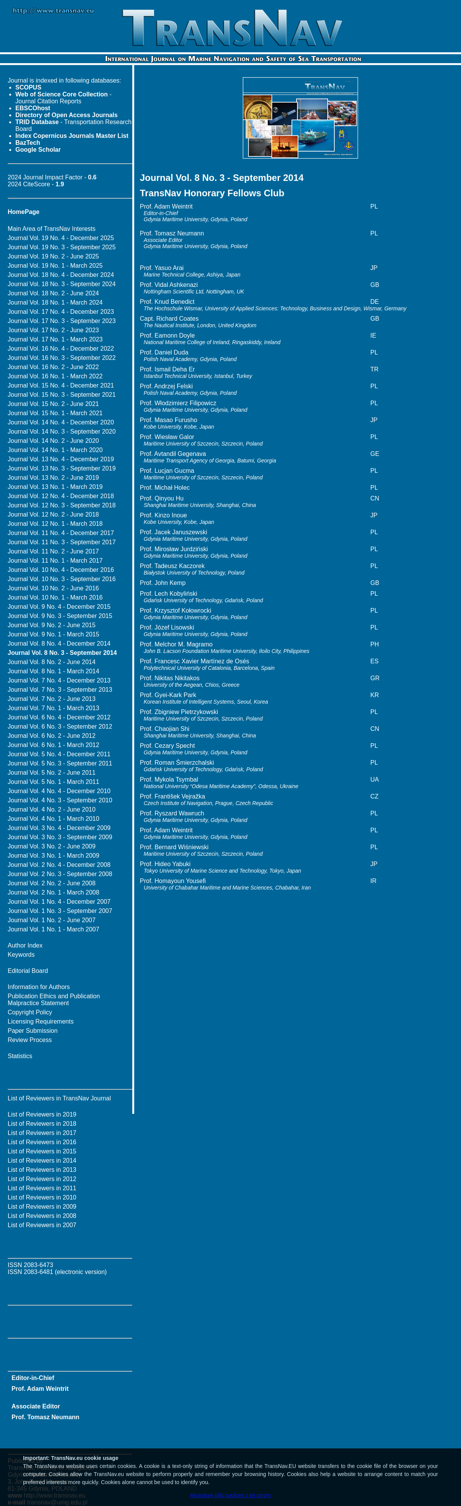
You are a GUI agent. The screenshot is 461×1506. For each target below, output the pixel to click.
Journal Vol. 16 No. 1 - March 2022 (55, 376)
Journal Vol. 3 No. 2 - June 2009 (52, 846)
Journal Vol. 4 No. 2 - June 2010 (52, 809)
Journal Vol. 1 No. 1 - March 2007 (53, 929)
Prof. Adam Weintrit (40, 1388)
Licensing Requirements (41, 1021)
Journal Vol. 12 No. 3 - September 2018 (62, 505)
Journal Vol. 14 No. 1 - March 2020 (55, 450)
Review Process (30, 1040)
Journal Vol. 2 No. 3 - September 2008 (60, 874)
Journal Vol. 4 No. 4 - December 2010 (59, 791)
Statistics (20, 1056)
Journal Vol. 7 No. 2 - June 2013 (52, 699)
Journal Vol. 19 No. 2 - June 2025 (53, 256)
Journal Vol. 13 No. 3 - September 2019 (62, 468)
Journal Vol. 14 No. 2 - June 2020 (53, 440)
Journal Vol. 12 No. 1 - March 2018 (55, 523)
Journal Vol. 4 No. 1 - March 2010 (53, 818)
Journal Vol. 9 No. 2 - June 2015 (52, 625)
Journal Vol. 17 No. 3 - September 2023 (62, 321)
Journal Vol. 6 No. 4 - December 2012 (59, 717)
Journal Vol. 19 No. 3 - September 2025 (62, 247)
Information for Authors (39, 987)
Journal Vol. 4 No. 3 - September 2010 (60, 800)
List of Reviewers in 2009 (42, 1206)
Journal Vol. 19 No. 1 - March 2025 (55, 265)
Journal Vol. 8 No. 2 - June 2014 (52, 662)
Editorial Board (28, 971)
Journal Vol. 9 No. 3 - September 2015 (60, 616)
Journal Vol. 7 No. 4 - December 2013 (59, 680)
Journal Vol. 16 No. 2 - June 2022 (53, 367)
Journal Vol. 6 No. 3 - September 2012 (60, 726)
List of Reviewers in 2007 (42, 1225)
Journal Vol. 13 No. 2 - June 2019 (53, 477)
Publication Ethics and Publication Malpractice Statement (54, 999)
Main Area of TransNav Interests (52, 228)
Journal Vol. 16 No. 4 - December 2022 (61, 348)
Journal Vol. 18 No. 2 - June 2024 (53, 293)
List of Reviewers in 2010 (42, 1197)
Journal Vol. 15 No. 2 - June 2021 (53, 404)
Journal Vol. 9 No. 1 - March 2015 (53, 634)
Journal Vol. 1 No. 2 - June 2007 (52, 920)
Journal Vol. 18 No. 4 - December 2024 (61, 275)
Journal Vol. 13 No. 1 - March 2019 (55, 487)
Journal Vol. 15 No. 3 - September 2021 (62, 394)
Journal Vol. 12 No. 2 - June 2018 (53, 514)
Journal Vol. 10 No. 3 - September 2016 (62, 579)
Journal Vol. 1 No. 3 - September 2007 (60, 911)
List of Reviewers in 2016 (42, 1142)
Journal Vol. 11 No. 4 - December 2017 (61, 533)
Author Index (25, 945)
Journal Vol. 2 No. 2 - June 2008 (52, 883)
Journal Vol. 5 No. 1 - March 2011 (53, 782)
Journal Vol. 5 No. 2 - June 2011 (52, 772)
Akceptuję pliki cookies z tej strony (230, 1495)
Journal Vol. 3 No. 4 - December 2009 (59, 828)
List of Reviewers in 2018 (42, 1123)
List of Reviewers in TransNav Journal (59, 1098)
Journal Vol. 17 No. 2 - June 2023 (53, 330)
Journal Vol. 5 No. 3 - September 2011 (60, 763)
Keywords (21, 954)
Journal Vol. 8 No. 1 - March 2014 (53, 671)
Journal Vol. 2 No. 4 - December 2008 (59, 865)
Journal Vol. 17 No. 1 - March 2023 (55, 339)
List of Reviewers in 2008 (42, 1216)
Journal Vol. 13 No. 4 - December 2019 (61, 459)
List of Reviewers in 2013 (42, 1169)
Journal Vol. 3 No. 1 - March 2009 (53, 855)
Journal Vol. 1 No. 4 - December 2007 (59, 901)
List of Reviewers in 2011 (42, 1188)
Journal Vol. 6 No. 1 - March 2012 (53, 745)
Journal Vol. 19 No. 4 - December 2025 (61, 238)
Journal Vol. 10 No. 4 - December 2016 (61, 570)
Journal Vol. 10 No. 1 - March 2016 (55, 597)
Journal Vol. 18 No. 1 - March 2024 (55, 302)
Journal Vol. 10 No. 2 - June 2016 (53, 588)
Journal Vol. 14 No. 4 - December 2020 (61, 422)
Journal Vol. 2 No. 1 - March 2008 (53, 892)
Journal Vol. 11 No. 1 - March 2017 (55, 560)
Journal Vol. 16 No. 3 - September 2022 (62, 358)
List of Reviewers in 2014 (42, 1160)
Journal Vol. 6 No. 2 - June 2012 (52, 735)
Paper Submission (33, 1030)
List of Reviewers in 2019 (42, 1114)
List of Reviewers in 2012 (42, 1179)
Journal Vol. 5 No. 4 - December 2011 (59, 754)
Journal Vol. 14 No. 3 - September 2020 (62, 431)
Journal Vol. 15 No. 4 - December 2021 (61, 385)
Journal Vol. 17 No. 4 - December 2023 (61, 311)
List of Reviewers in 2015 (42, 1151)
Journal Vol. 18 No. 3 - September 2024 (62, 284)
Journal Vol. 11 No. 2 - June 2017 (53, 551)
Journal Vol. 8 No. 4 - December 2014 (59, 643)
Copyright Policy (30, 1012)
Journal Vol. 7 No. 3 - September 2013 (60, 689)
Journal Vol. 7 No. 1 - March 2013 (53, 708)
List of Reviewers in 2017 (42, 1133)
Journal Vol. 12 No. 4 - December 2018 (61, 496)
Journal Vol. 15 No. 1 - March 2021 (55, 413)
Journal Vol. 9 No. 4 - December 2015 (59, 606)
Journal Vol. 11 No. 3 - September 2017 (62, 542)
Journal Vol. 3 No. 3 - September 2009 (60, 837)
